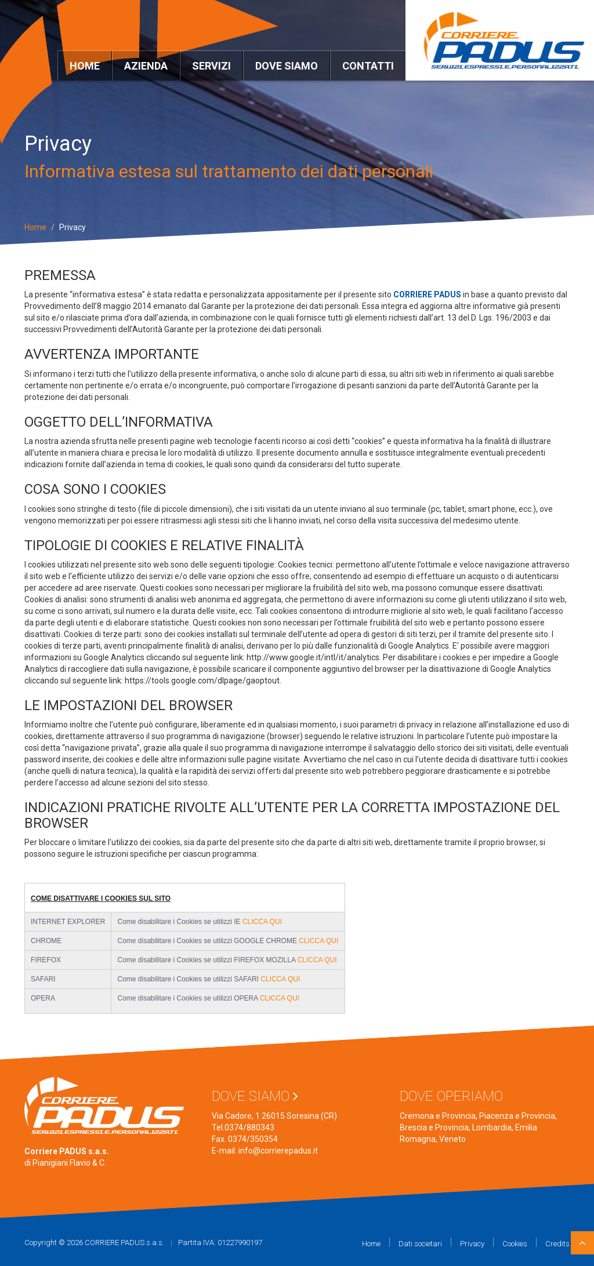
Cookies (514, 1243)
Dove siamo (286, 66)
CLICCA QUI (262, 922)
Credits (557, 1243)
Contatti (368, 66)
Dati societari (420, 1243)
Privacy (472, 1243)
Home (85, 66)
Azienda (146, 66)
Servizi (211, 66)
